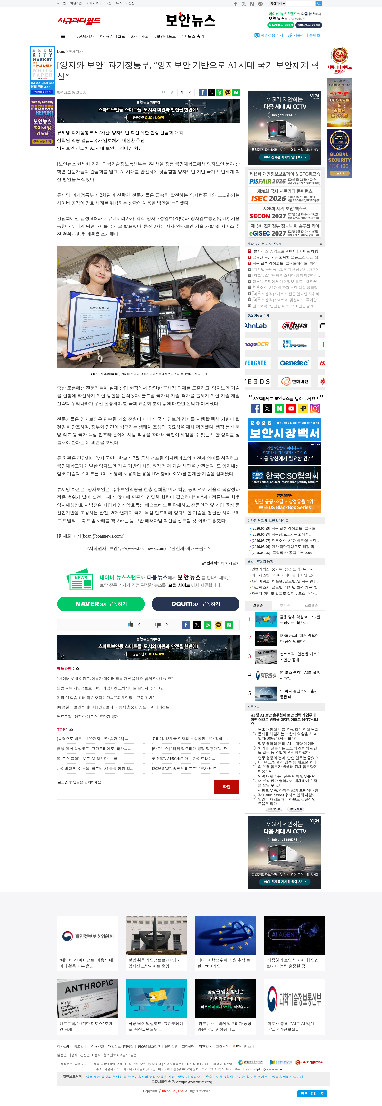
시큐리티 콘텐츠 (307, 35)
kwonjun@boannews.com (193, 1082)
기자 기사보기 (220, 563)
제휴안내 (205, 1046)
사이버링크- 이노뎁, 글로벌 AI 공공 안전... (285, 581)
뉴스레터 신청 (125, 3)
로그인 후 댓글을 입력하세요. (135, 787)
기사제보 (92, 3)
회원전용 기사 (272, 35)
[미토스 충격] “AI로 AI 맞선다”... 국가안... (286, 300)
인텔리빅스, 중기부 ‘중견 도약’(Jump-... (283, 569)
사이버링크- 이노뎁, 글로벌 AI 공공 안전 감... (95, 768)
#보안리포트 (165, 36)
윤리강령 (171, 1046)
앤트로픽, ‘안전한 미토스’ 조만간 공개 (283, 306)
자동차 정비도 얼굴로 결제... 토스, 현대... (284, 593)
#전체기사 (85, 36)
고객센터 (188, 1046)
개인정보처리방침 (120, 1046)
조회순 (258, 605)
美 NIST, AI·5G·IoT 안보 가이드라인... (183, 758)
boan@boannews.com (102, 536)
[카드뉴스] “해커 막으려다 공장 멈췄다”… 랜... (191, 748)
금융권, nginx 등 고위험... (281, 534)
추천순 (285, 605)
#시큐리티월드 (112, 36)
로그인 (61, 3)
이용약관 (97, 1046)
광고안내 (80, 1046)
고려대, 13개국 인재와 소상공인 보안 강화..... (190, 739)
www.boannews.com (146, 548)
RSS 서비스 (243, 1046)
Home (61, 51)
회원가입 (76, 3)
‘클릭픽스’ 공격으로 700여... (283, 553)
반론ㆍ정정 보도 (312, 1094)
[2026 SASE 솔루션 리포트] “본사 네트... (186, 768)
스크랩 (107, 3)
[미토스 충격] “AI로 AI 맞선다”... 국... (89, 758)
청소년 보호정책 (149, 1046)
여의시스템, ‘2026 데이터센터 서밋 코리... (284, 575)
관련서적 (222, 1046)
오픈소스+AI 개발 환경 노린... (285, 541)
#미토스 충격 (193, 36)
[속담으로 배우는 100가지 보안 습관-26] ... (92, 739)
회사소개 (63, 1046)
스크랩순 (311, 605)
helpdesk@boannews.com (268, 1069)
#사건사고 (140, 36)
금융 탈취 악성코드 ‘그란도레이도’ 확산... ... (94, 748)
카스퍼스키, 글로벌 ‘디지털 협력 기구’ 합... (285, 587)
